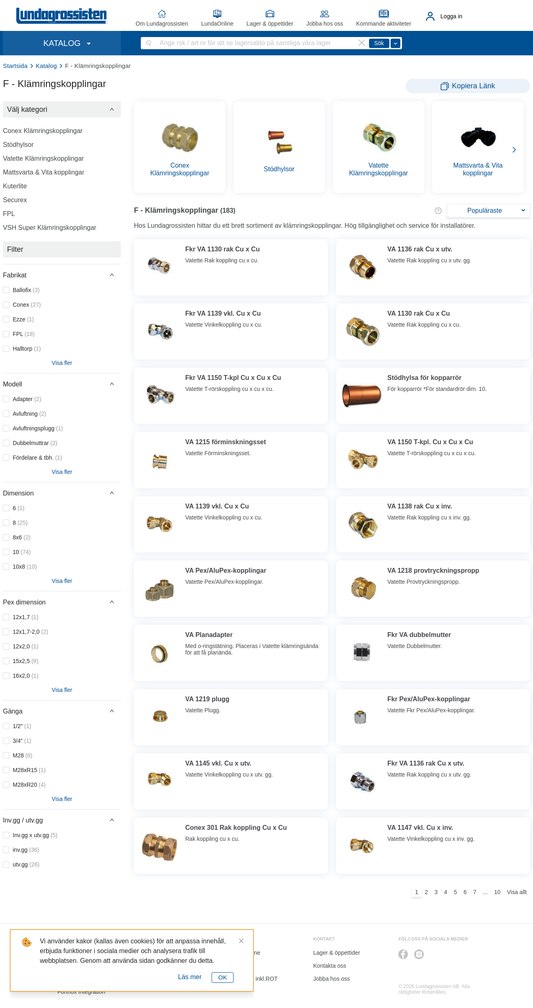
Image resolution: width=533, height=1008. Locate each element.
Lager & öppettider (270, 23)
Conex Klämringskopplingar (43, 130)
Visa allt (517, 892)
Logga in (452, 16)
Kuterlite (15, 186)
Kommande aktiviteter (383, 23)
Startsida (15, 65)
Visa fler (62, 363)
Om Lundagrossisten (161, 23)
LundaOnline (217, 23)
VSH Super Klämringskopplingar (49, 227)
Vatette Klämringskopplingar (43, 158)
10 (497, 892)
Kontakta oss (329, 965)
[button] (62, 109)
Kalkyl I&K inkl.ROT (252, 978)
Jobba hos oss (324, 23)
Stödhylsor (18, 144)
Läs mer (190, 976)
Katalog (46, 65)
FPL (9, 213)
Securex (15, 199)
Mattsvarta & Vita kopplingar (43, 172)
